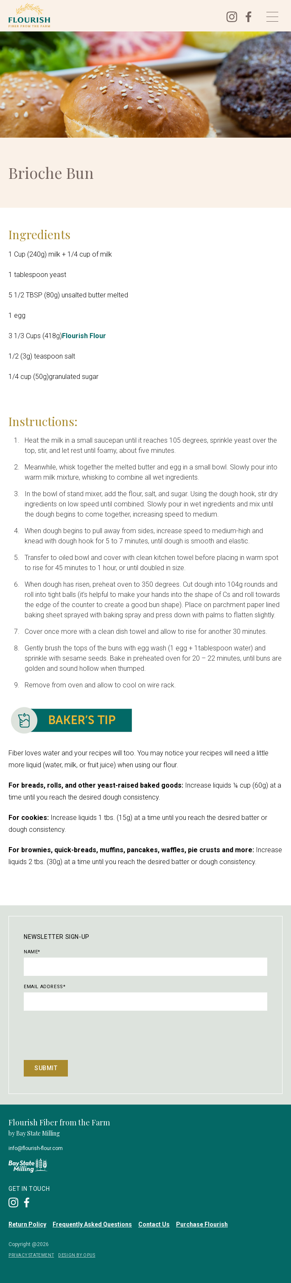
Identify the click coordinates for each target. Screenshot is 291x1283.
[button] (272, 17)
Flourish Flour (84, 336)
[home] (111, 15)
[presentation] (88, 1034)
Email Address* (44, 986)
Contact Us (154, 1224)
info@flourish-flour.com (35, 1148)
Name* (32, 952)
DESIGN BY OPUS (76, 1255)
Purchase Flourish (202, 1224)
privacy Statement (31, 1255)
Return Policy (27, 1224)
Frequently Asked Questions (92, 1224)
